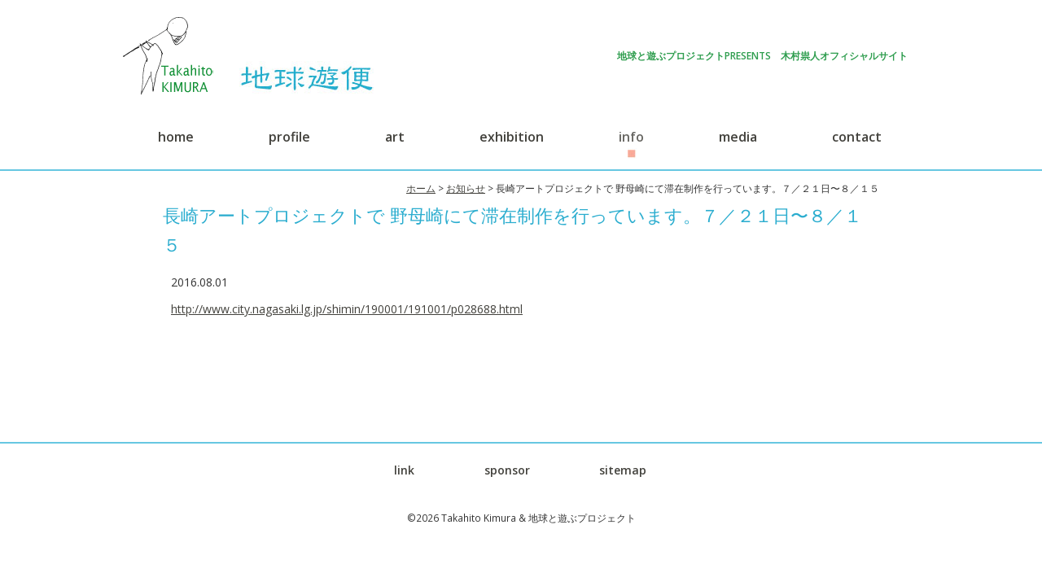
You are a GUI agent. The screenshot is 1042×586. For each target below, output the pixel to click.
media (738, 137)
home (176, 137)
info (631, 137)
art (395, 137)
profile (289, 137)
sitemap (622, 470)
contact (857, 137)
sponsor (507, 470)
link (404, 470)
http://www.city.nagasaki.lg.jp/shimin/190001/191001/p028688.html (347, 309)
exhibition (511, 137)
